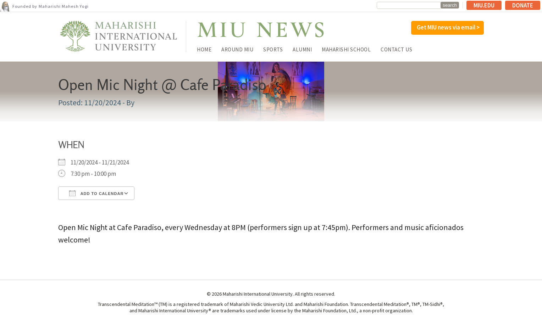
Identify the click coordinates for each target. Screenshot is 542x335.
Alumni (302, 49)
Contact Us (396, 49)
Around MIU (237, 49)
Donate (522, 5)
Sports (273, 49)
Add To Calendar (96, 193)
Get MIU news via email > (448, 27)
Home (204, 49)
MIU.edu (484, 5)
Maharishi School (346, 49)
